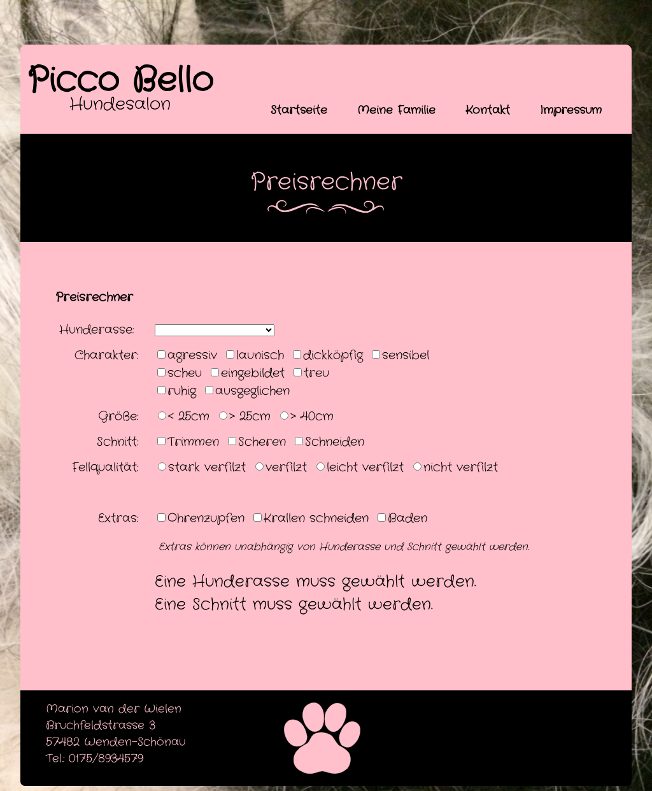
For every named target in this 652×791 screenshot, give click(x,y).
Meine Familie (396, 110)
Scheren (262, 442)
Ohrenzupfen (205, 518)
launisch (260, 355)
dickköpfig (333, 355)
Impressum (571, 110)
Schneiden (334, 442)
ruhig (181, 391)
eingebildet (253, 373)
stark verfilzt (207, 467)
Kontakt (487, 110)
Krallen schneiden (316, 518)
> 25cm (250, 416)
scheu (184, 373)
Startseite (299, 110)
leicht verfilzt (365, 467)
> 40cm (312, 416)
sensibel (405, 355)
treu (316, 373)
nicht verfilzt (460, 467)
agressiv (192, 355)
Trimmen (193, 442)
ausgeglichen (252, 391)
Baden (407, 518)
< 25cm (188, 416)
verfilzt (286, 467)
